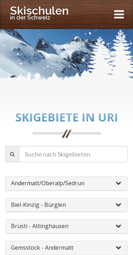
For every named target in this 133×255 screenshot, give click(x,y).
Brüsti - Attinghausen (39, 226)
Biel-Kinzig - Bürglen (38, 205)
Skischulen (39, 12)
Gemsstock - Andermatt (42, 247)
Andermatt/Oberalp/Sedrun (47, 183)
